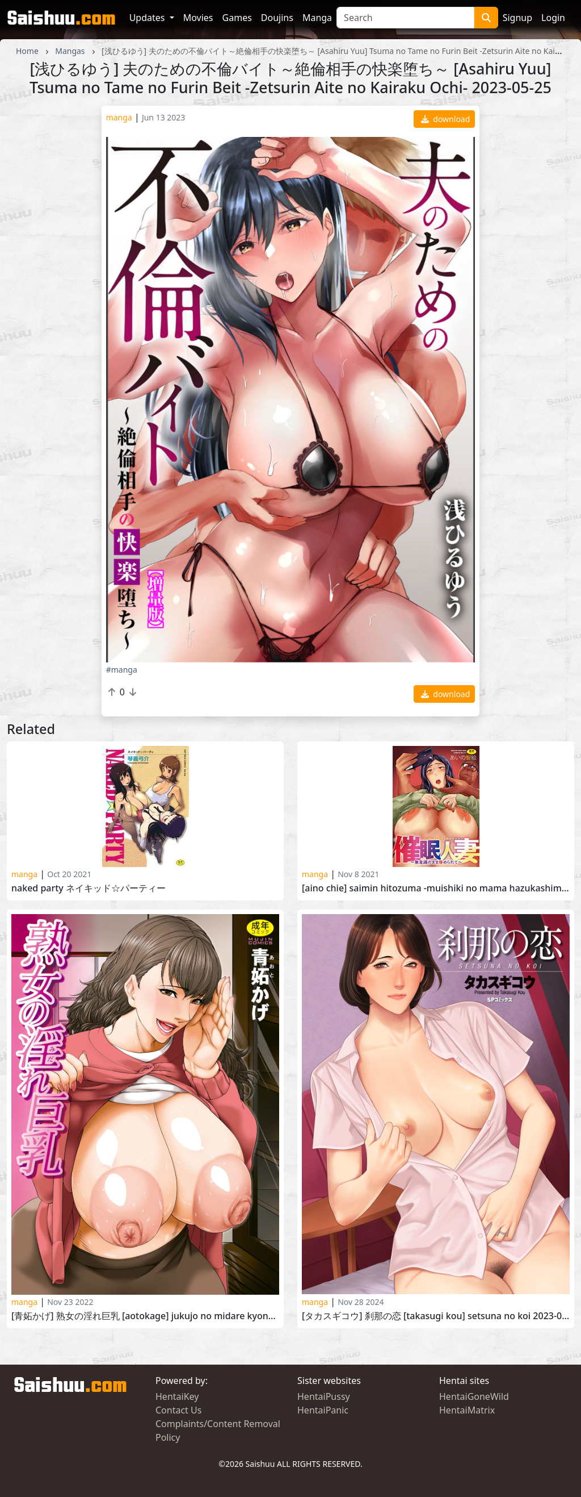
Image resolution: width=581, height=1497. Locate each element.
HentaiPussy (323, 1396)
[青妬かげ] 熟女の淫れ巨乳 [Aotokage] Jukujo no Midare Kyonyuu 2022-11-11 (145, 1316)
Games (237, 17)
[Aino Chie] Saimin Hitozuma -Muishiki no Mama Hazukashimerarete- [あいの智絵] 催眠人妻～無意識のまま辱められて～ (436, 888)
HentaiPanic (322, 1410)
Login (553, 17)
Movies (198, 17)
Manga (317, 17)
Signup (517, 17)
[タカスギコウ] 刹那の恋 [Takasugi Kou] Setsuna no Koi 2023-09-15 (436, 1316)
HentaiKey (177, 1396)
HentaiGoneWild (474, 1396)
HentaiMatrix (467, 1410)
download (445, 119)
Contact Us (178, 1410)
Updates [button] (148, 17)
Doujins (277, 17)
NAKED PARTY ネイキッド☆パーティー (88, 888)
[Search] (405, 17)
